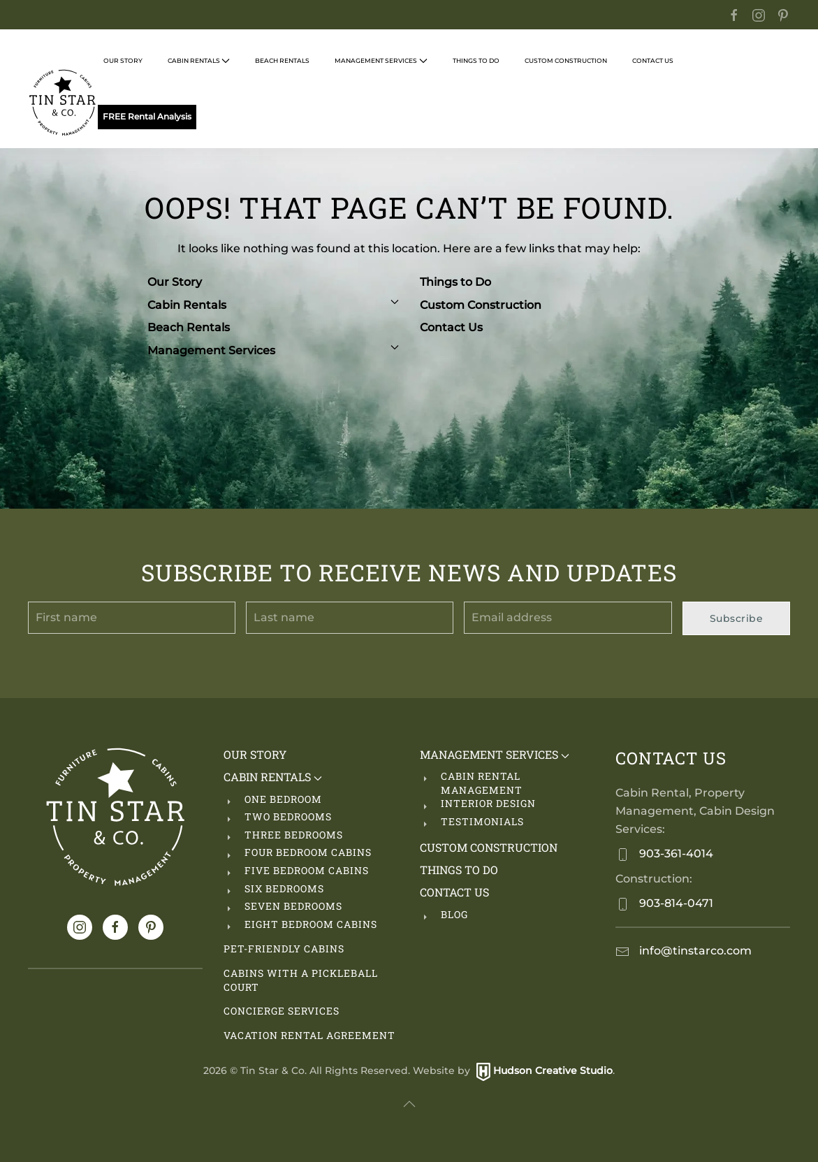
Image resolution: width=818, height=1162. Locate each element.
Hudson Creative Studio (553, 1071)
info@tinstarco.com (694, 950)
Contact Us (451, 327)
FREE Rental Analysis (147, 117)
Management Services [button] (381, 61)
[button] (409, 1104)
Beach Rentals (188, 327)
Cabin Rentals (273, 305)
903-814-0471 (674, 903)
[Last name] (349, 618)
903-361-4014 (674, 853)
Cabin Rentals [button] (199, 61)
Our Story (123, 60)
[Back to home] (63, 103)
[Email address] (567, 618)
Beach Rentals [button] (282, 60)
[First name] (131, 618)
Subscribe (737, 618)
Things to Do (455, 282)
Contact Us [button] (652, 60)
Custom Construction (566, 60)
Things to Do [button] (476, 60)
